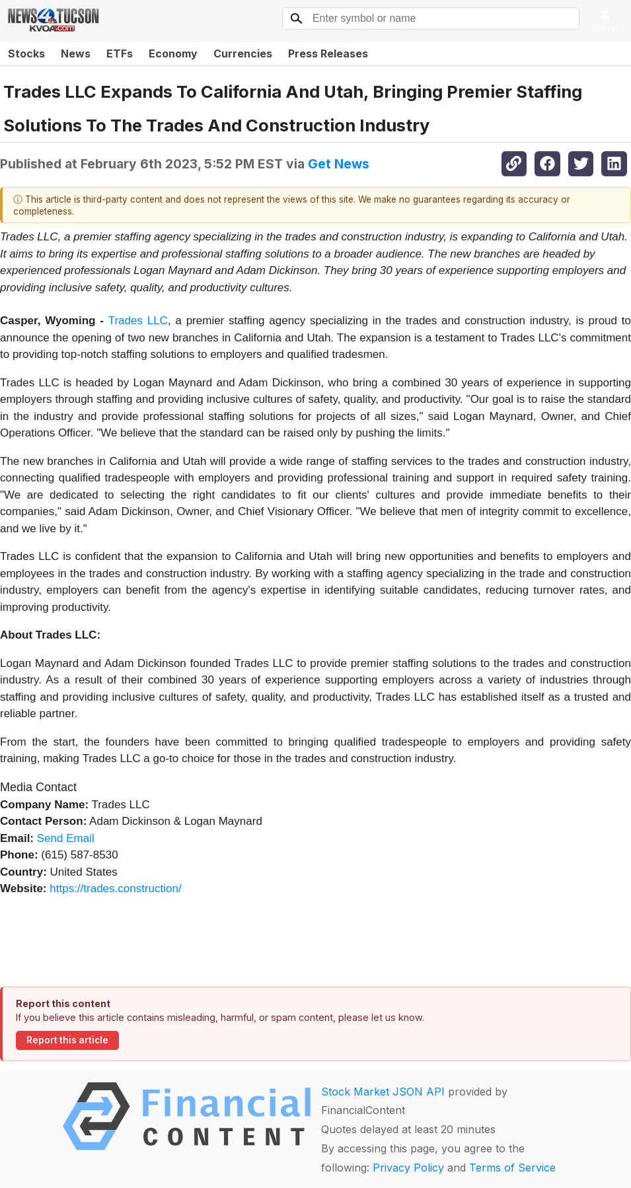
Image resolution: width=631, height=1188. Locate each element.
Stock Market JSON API (383, 1091)
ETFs (119, 53)
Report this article (67, 1040)
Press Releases (328, 53)
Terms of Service (512, 1167)
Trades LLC (138, 320)
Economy (173, 53)
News (76, 53)
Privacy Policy (408, 1167)
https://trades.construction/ (115, 888)
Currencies (242, 53)
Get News (338, 164)
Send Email (65, 838)
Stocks (26, 53)
